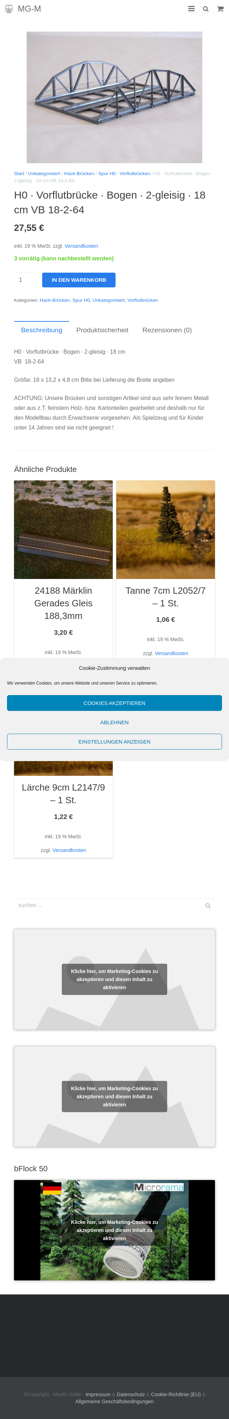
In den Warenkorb (79, 280)
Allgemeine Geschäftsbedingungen (114, 1401)
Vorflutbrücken (135, 173)
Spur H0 (107, 173)
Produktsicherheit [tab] (102, 330)
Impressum (98, 1394)
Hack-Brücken (79, 173)
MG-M (29, 8)
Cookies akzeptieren (114, 703)
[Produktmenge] (26, 280)
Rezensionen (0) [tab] (167, 330)
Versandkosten (81, 246)
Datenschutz (131, 1394)
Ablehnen (114, 722)
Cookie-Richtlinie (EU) (176, 1394)
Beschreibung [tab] (41, 330)
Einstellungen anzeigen (114, 742)
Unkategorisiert (44, 173)
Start (19, 173)
